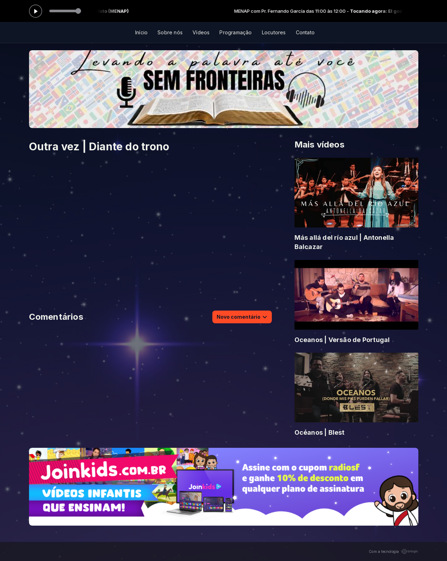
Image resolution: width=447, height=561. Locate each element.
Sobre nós (170, 32)
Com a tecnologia (393, 551)
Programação (235, 32)
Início (141, 32)
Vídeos (201, 32)
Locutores (274, 32)
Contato (305, 32)
